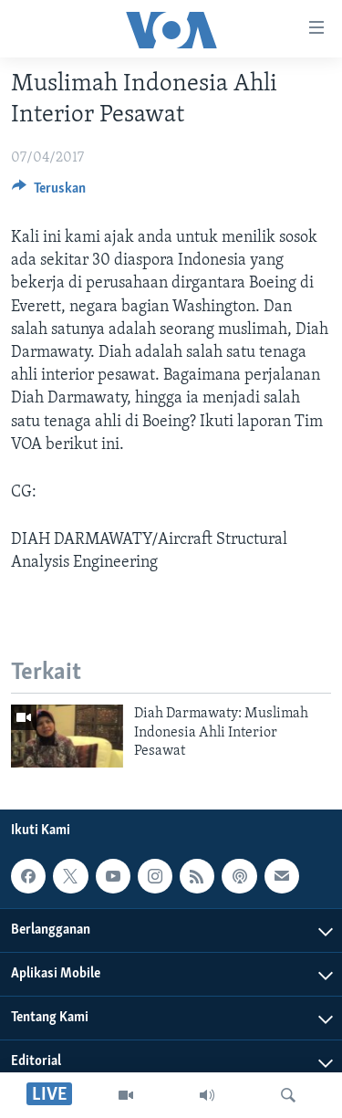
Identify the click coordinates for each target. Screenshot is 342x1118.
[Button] (49, 192)
